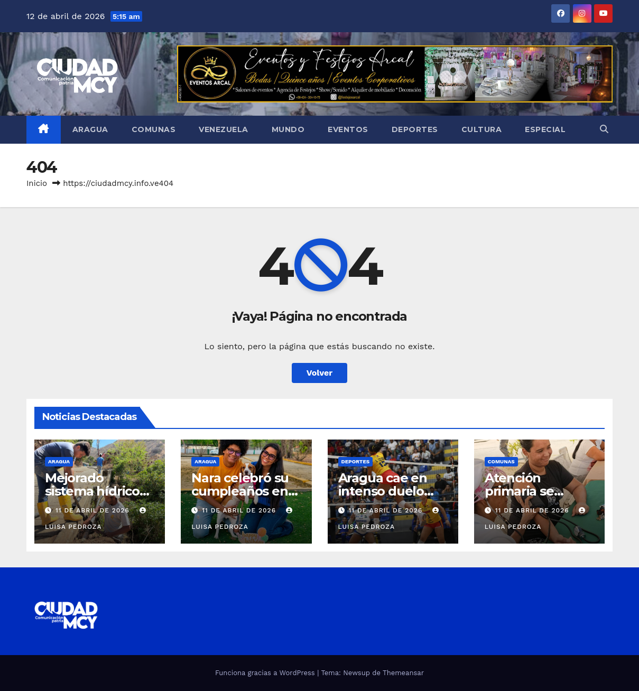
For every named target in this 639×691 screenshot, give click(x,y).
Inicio (36, 183)
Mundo (288, 129)
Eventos (348, 129)
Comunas (154, 129)
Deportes (415, 129)
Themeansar (403, 673)
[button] (604, 129)
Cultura (481, 129)
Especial (545, 129)
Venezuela (223, 129)
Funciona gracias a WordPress (266, 673)
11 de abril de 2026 (93, 510)
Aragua (90, 129)
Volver (320, 373)
